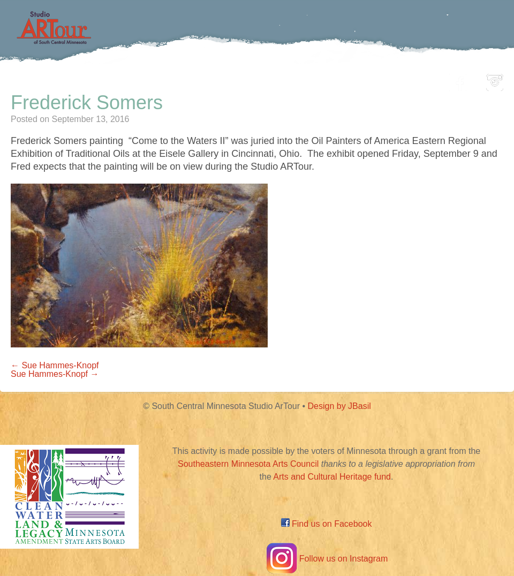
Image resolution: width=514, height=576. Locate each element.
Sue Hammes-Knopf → (55, 373)
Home (78, 79)
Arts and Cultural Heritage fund (332, 476)
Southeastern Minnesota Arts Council (248, 463)
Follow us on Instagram (326, 558)
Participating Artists (163, 79)
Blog (367, 79)
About (414, 79)
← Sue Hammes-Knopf (55, 365)
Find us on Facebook (326, 523)
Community (305, 79)
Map (244, 79)
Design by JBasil (339, 406)
